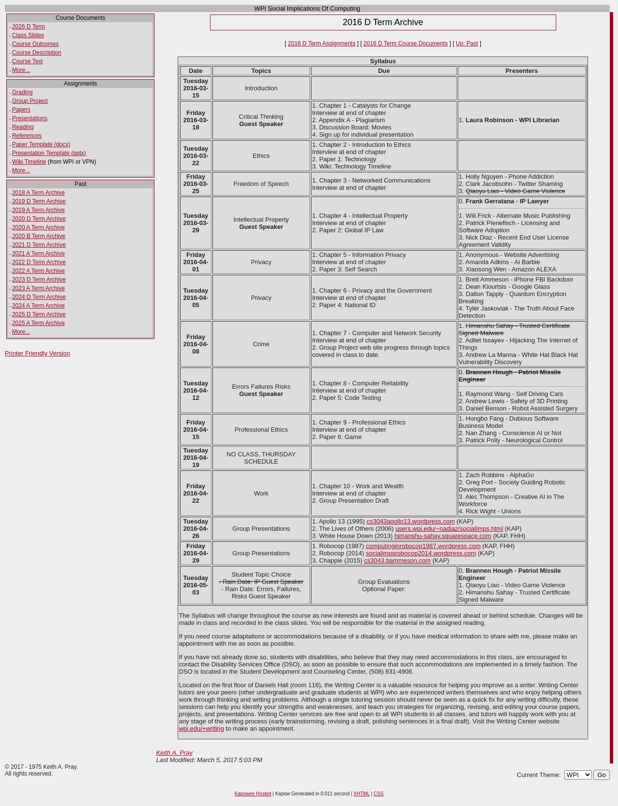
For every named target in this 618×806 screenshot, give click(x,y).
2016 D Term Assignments (321, 43)
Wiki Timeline (29, 161)
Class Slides (28, 35)
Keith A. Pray (174, 752)
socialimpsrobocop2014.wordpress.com (421, 553)
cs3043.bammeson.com (397, 560)
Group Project (30, 101)
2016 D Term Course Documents (406, 43)
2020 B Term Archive (39, 236)
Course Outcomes (35, 44)
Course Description (36, 52)
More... (21, 70)
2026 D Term (28, 26)
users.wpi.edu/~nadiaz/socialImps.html (449, 528)
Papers (21, 109)
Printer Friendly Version (37, 353)
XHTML (361, 793)
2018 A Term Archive (38, 192)
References (27, 135)
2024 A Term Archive (38, 305)
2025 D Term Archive (39, 314)
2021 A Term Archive (38, 253)
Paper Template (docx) (41, 144)
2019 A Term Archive (38, 210)
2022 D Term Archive (39, 262)
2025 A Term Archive (38, 323)
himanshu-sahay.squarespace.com (443, 535)
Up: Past (467, 43)
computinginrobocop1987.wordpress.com (423, 546)
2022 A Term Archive (38, 271)
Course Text (27, 61)
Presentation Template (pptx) (49, 153)
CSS (379, 793)
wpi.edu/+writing (201, 728)
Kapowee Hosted (253, 793)
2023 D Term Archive (39, 279)
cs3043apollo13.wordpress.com (410, 521)
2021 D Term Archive (39, 244)
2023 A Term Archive (38, 288)
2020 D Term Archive (39, 218)
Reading (23, 127)
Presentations (29, 118)
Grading (22, 92)
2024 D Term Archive (39, 297)
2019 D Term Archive (39, 201)
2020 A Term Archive (38, 227)
